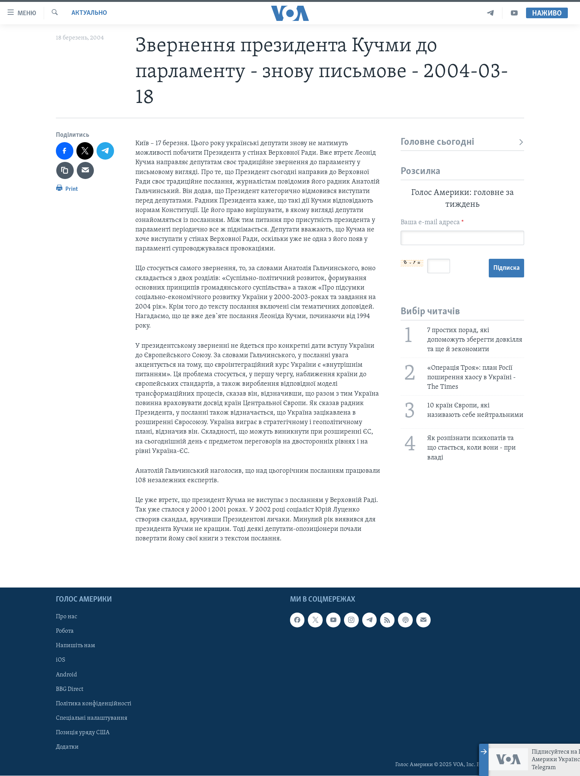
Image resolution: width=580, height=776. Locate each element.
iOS (60, 660)
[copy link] (65, 170)
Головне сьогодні (462, 142)
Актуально (89, 13)
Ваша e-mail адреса (432, 222)
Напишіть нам (75, 646)
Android (66, 675)
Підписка (506, 268)
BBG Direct (69, 689)
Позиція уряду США (82, 733)
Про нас (66, 617)
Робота (65, 632)
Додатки (67, 747)
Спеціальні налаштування (91, 718)
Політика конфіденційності (94, 704)
